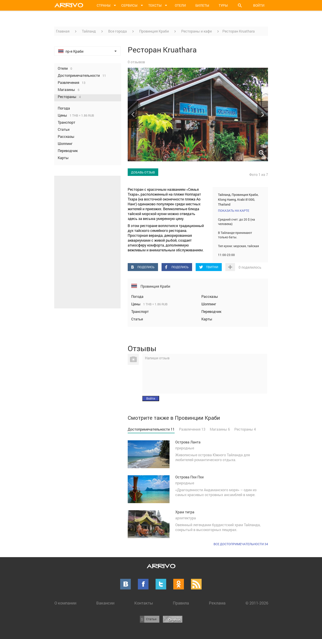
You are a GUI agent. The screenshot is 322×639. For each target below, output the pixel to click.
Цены (136, 304)
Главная (62, 31)
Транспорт (140, 311)
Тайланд (89, 31)
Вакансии (105, 603)
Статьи (137, 319)
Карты (206, 319)
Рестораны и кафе (196, 31)
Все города (117, 31)
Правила (181, 603)
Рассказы (209, 296)
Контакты (143, 603)
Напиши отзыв (157, 358)
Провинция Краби (154, 31)
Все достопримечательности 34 (241, 544)
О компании (65, 603)
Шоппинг (208, 304)
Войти (258, 5)
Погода (137, 296)
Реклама (217, 603)
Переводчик (211, 311)
